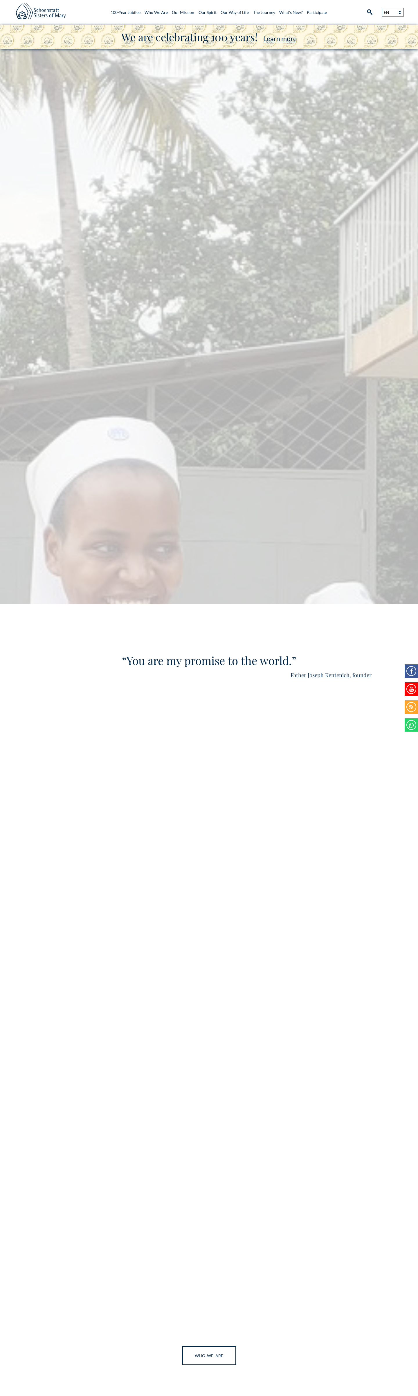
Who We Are (156, 12)
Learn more (280, 38)
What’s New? (291, 12)
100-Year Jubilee (125, 12)
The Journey (264, 12)
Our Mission (183, 12)
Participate (317, 12)
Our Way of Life (235, 12)
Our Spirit (208, 12)
